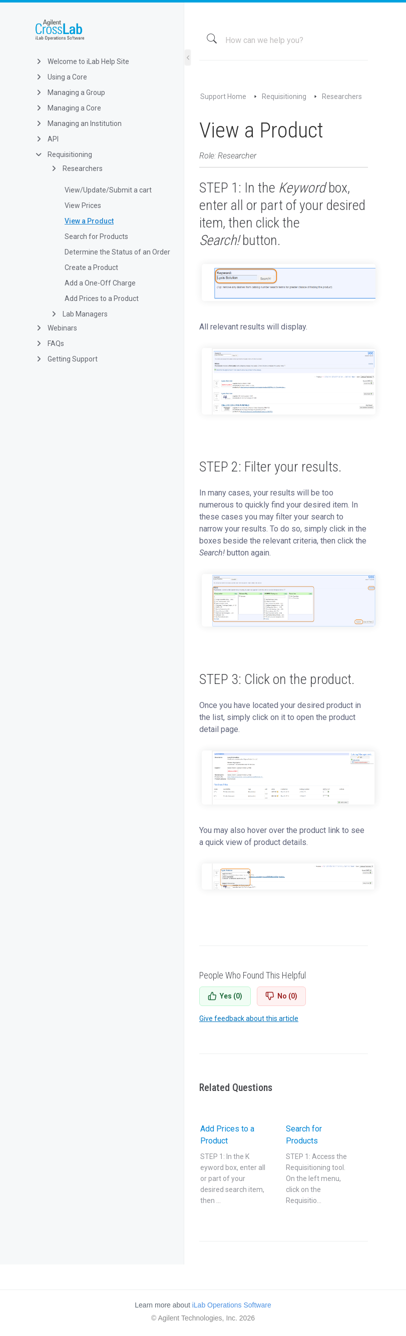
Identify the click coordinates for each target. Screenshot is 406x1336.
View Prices (83, 206)
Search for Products (96, 236)
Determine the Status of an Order (117, 252)
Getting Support (66, 359)
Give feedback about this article (248, 1018)
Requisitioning (63, 154)
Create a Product (91, 268)
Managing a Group (70, 92)
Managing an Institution (78, 124)
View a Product (89, 221)
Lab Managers (79, 314)
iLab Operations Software (231, 1305)
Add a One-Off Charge (100, 283)
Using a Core (61, 77)
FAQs (49, 344)
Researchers (76, 168)
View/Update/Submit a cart (108, 190)
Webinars (56, 328)
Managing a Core (68, 108)
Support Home (223, 96)
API (47, 139)
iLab (100, 30)
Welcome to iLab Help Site (82, 62)
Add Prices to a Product (102, 298)
